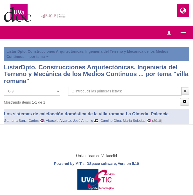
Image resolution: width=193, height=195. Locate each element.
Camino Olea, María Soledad (123, 121)
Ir (185, 91)
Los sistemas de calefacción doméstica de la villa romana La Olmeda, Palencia (86, 113)
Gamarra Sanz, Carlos (21, 121)
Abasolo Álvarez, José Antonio (69, 121)
